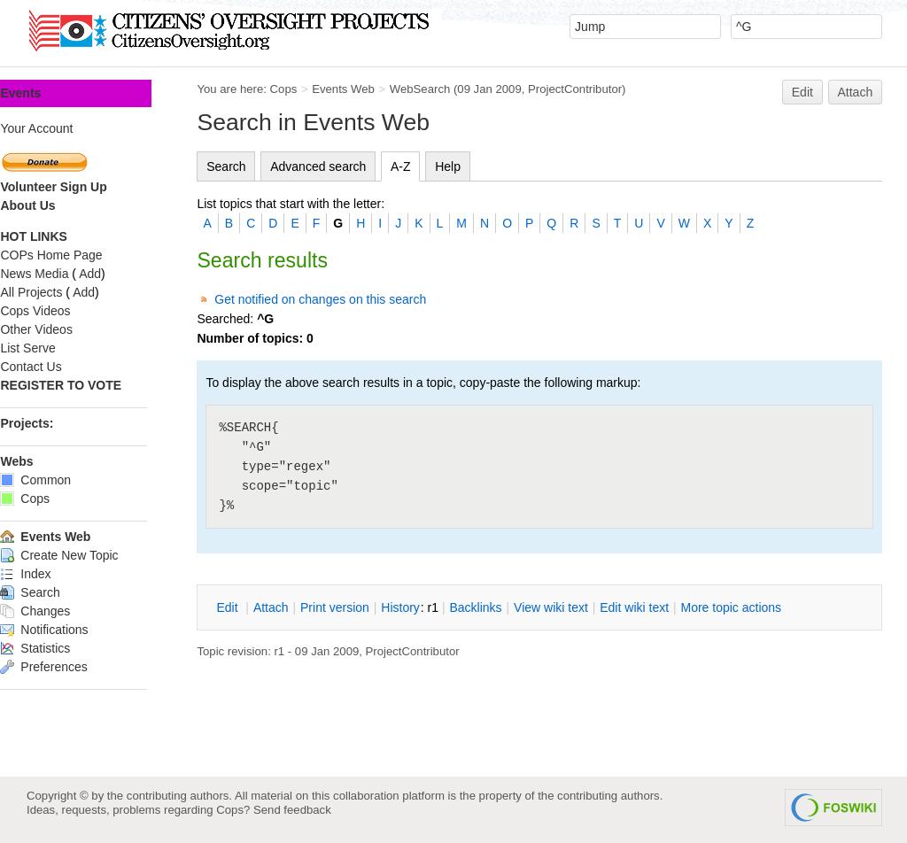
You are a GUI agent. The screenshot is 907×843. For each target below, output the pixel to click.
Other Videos (62, 329)
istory (426, 607)
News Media (61, 274)
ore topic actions (757, 607)
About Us (54, 205)
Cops (309, 89)
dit (255, 607)
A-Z (427, 166)
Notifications (70, 630)
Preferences (70, 667)
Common (62, 480)
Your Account (63, 128)
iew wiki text (577, 607)
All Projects (58, 292)
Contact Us (57, 367)
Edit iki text (660, 607)
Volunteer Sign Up (80, 187)
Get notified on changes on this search (347, 299)
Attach (855, 92)
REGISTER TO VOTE (87, 385)
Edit (802, 92)
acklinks (502, 607)
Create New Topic (85, 555)
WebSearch (446, 89)
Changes (62, 611)
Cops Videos (62, 311)
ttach (296, 607)
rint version (361, 607)
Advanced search (344, 166)
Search (252, 166)
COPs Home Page (77, 255)
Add (116, 274)
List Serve (54, 348)
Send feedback (292, 809)
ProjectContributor (601, 89)
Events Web (369, 89)
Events (47, 93)
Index (52, 574)
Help (474, 166)
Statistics (62, 648)
